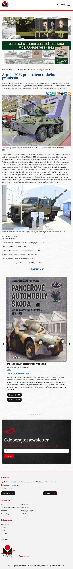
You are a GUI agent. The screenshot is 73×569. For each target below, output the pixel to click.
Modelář (4, 509)
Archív (3, 528)
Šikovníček (24, 502)
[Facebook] (47, 93)
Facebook (25, 554)
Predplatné (5, 525)
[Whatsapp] (54, 93)
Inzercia (4, 531)
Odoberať (9, 454)
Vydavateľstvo (6, 522)
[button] (58, 5)
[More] (69, 93)
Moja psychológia (27, 509)
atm (2, 502)
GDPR (3, 535)
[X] (62, 93)
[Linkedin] (65, 93)
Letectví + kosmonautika (10, 505)
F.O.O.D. (23, 512)
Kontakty (4, 538)
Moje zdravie (25, 505)
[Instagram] (58, 93)
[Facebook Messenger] (51, 93)
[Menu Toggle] (68, 4)
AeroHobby (5, 512)
